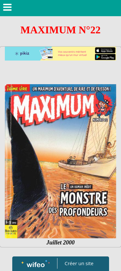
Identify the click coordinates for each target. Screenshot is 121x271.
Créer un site (79, 263)
